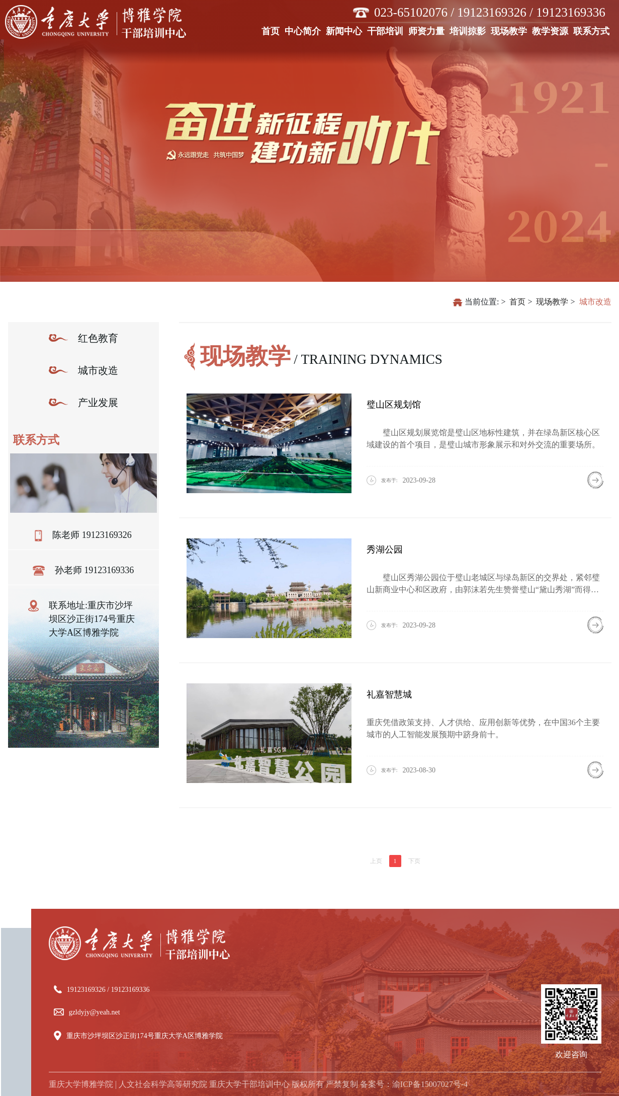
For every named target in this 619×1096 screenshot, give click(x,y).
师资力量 (427, 30)
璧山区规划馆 (394, 405)
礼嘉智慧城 (389, 694)
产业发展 (98, 402)
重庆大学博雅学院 (81, 1084)
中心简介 (304, 30)
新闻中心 (345, 30)
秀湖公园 (385, 549)
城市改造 (595, 301)
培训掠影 (469, 30)
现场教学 (510, 30)
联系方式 (592, 30)
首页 (271, 30)
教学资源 (551, 30)
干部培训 (386, 30)
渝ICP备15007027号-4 (430, 1084)
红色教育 (98, 338)
